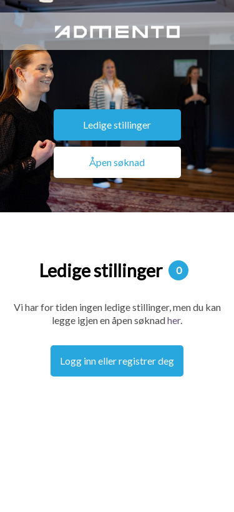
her (173, 320)
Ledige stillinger (117, 124)
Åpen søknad (117, 162)
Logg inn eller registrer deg (117, 361)
